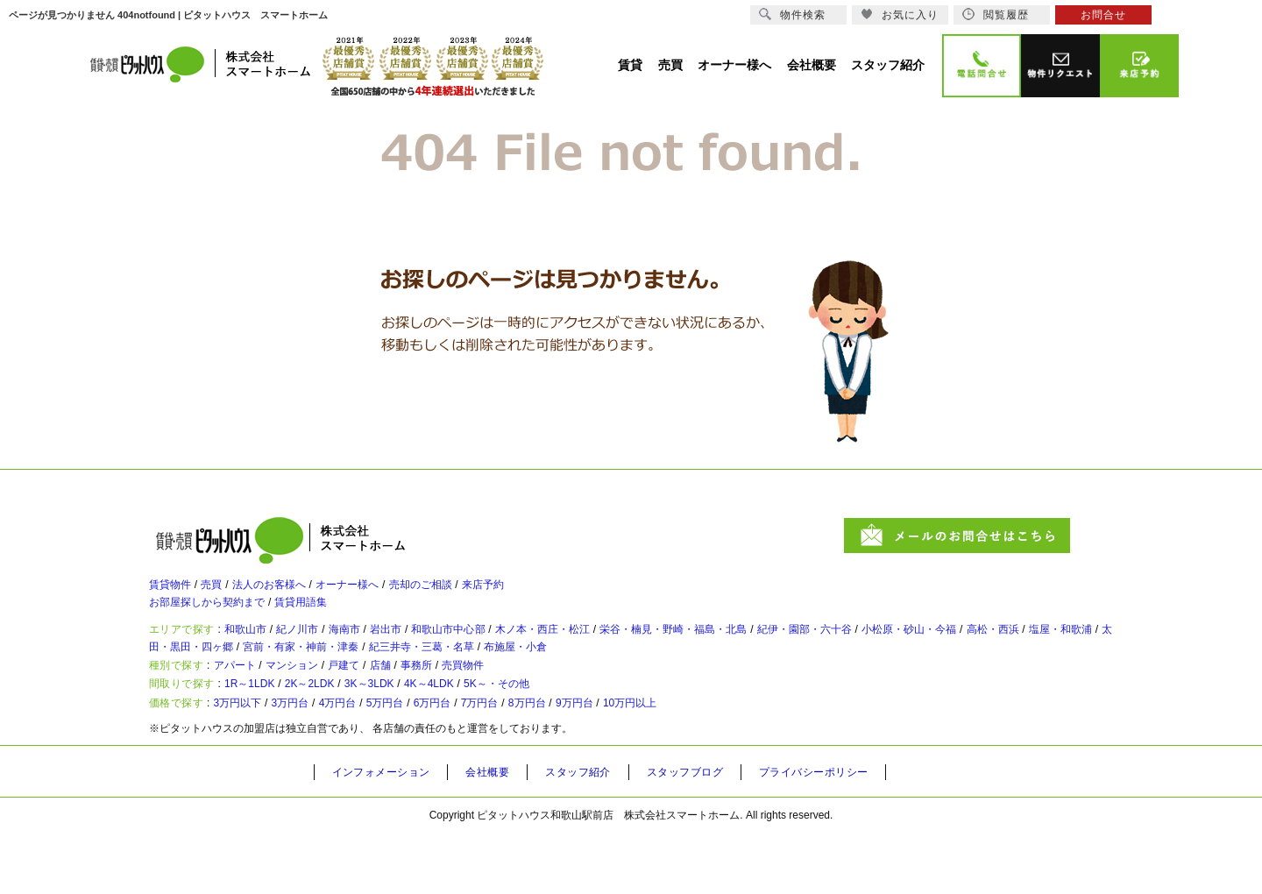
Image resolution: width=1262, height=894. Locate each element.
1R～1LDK (268, 732)
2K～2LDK (344, 732)
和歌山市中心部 (507, 649)
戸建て (381, 703)
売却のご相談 (475, 591)
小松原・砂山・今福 (1054, 649)
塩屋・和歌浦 (271, 674)
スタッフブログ (716, 833)
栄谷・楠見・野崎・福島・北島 (775, 649)
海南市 (381, 649)
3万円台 (317, 761)
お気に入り (900, 14)
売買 (224, 591)
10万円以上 (737, 761)
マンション (318, 703)
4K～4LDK (496, 732)
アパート (248, 703)
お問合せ (1103, 15)
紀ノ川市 (324, 649)
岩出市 (432, 649)
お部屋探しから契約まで (216, 616)
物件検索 (792, 14)
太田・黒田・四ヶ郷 (377, 674)
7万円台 (551, 761)
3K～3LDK (420, 732)
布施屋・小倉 (768, 674)
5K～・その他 (581, 732)
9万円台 (668, 761)
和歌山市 (261, 649)
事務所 (470, 703)
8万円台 (609, 761)
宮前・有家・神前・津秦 (513, 674)
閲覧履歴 (995, 14)
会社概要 (503, 833)
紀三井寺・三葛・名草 (656, 674)
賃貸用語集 (328, 616)
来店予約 (550, 591)
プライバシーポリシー (856, 833)
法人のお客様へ (294, 591)
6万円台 (493, 761)
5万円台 (434, 761)
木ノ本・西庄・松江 (619, 649)
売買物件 (527, 703)
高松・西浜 (189, 674)
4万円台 (375, 761)
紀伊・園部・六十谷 (930, 649)
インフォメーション (387, 833)
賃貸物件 (173, 591)
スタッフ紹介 (600, 833)
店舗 (426, 703)
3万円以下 (252, 761)
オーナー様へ (387, 591)
